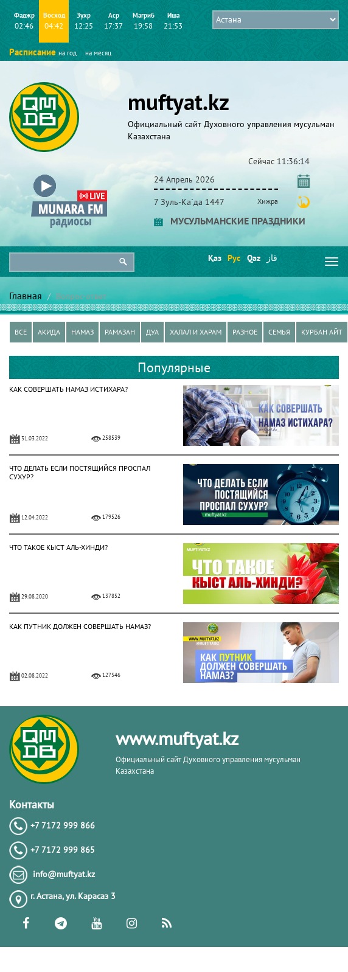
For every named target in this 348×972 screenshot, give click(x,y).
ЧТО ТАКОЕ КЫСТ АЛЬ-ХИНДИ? (58, 547)
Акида (49, 331)
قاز (271, 257)
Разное (244, 331)
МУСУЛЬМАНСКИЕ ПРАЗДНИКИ (229, 221)
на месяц (98, 53)
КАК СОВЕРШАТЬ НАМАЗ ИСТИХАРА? (68, 389)
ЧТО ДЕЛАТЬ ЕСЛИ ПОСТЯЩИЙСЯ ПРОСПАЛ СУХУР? (79, 472)
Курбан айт (322, 331)
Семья (279, 331)
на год (67, 53)
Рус (233, 257)
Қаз (214, 257)
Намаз (82, 331)
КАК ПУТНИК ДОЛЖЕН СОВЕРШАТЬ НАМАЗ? (80, 626)
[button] (69, 177)
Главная (25, 296)
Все (21, 331)
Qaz (253, 257)
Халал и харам (195, 331)
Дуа (152, 331)
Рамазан (120, 331)
